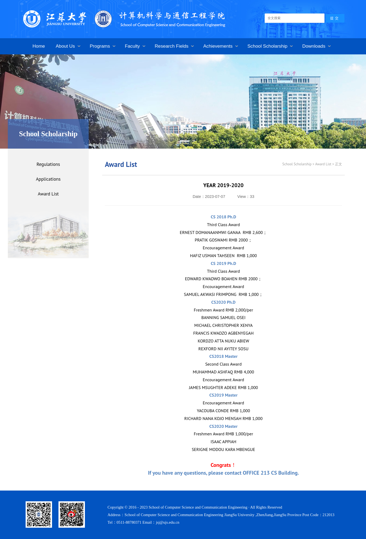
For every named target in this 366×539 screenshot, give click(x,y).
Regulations (48, 164)
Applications (48, 179)
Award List (48, 194)
